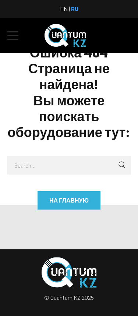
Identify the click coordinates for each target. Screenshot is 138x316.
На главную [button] (69, 200)
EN (64, 8)
